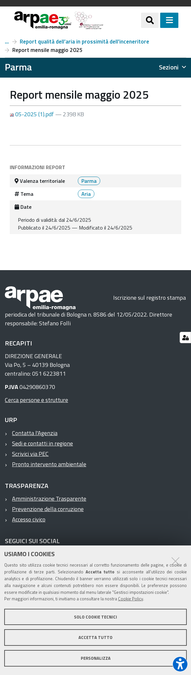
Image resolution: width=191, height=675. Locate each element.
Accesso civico (28, 519)
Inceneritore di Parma (7, 41)
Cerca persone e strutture (36, 399)
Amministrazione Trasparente (49, 498)
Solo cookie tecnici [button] (95, 617)
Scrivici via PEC (30, 453)
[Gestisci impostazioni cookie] (185, 337)
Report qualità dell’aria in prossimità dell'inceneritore (84, 41)
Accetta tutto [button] (95, 637)
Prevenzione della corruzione (48, 509)
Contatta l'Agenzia (34, 433)
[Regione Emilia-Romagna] (122, 20)
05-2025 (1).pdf (32, 114)
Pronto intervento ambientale (49, 464)
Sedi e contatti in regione (42, 443)
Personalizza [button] (96, 658)
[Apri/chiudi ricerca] (150, 20)
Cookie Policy (130, 598)
